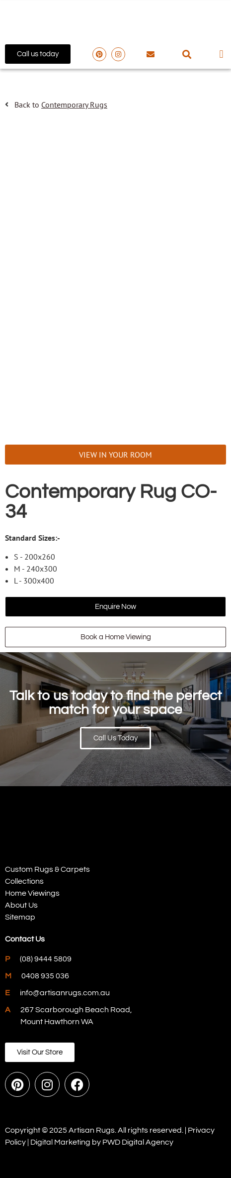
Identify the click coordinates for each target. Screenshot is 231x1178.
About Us (21, 905)
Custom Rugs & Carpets (47, 869)
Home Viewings (32, 893)
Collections (24, 881)
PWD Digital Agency (137, 1142)
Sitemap (20, 917)
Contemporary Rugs (74, 105)
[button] (186, 54)
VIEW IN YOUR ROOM (115, 455)
